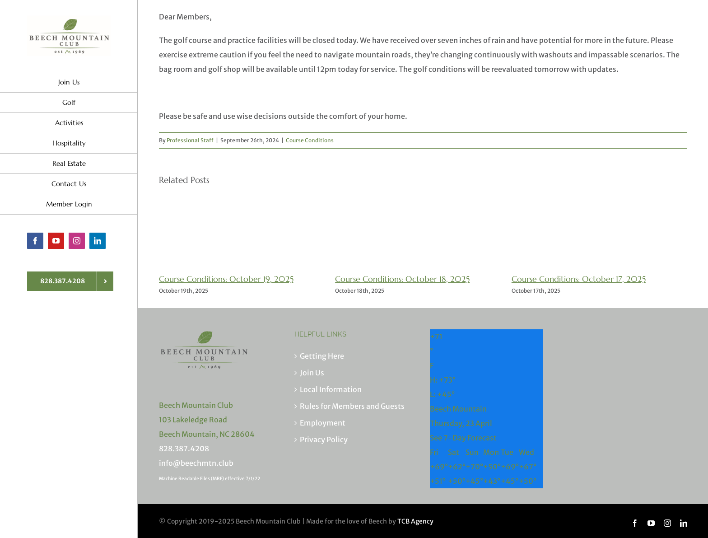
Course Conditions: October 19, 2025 (226, 279)
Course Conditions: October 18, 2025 (402, 279)
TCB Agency (415, 521)
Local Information (331, 389)
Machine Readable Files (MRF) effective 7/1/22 (209, 479)
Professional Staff (190, 140)
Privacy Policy (324, 439)
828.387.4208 (184, 448)
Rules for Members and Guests (352, 406)
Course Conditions (310, 140)
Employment (322, 422)
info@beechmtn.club (196, 463)
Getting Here (322, 356)
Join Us (312, 372)
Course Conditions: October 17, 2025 (579, 279)
